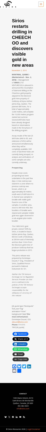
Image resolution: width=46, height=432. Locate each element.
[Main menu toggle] (41, 4)
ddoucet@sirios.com (20, 322)
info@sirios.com (23, 408)
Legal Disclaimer (33, 429)
